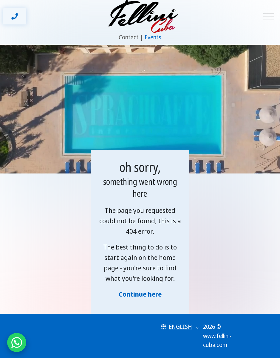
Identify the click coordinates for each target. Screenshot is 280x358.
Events (153, 37)
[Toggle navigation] (268, 16)
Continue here (140, 294)
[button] (180, 327)
